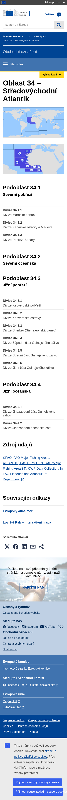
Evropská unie (12, 707)
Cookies (8, 726)
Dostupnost (10, 649)
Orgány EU (10, 701)
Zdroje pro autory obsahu (44, 720)
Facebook (11, 684)
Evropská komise (12, 36)
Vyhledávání (59, 25)
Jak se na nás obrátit (16, 637)
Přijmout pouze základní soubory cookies (39, 791)
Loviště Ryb (38, 36)
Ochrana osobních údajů (18, 643)
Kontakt (34, 731)
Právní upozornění (14, 731)
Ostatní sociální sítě (42, 684)
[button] (7, 546)
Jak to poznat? (54, 2)
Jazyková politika (13, 720)
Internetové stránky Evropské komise (26, 668)
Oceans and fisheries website (21, 612)
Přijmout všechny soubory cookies (37, 782)
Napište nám (33, 587)
